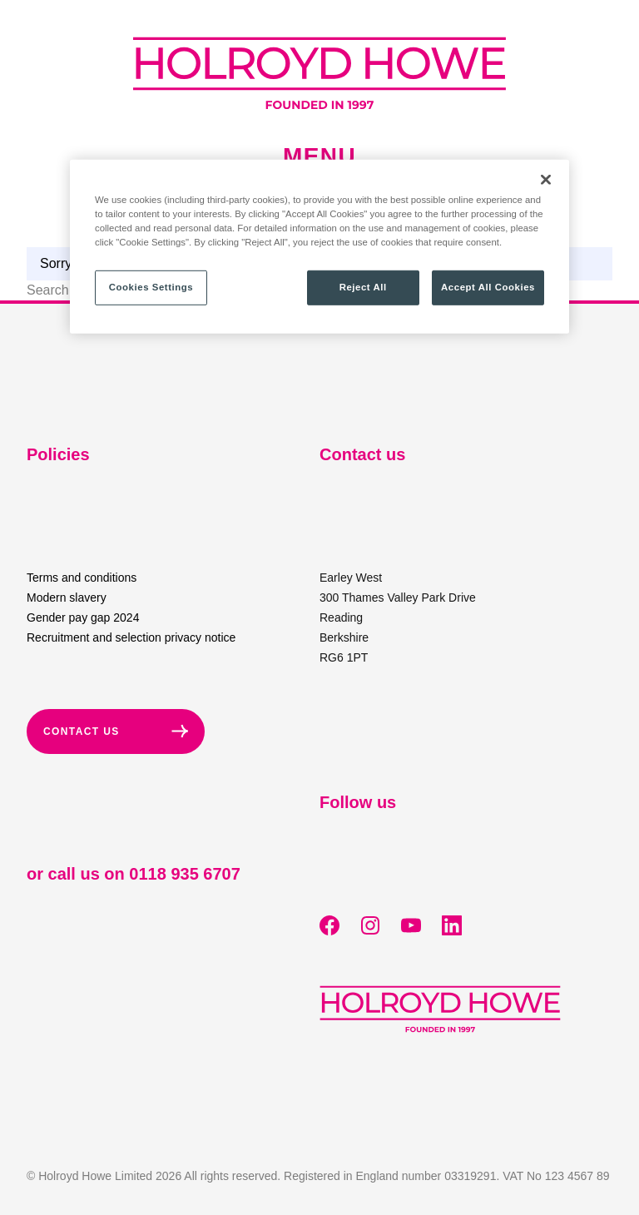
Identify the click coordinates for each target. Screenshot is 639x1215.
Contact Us (115, 731)
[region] (319, 247)
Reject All (363, 287)
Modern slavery (66, 597)
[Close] (546, 179)
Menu (319, 156)
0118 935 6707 (184, 874)
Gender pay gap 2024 (83, 617)
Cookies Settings (151, 287)
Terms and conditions (81, 577)
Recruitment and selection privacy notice (131, 637)
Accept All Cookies (488, 287)
